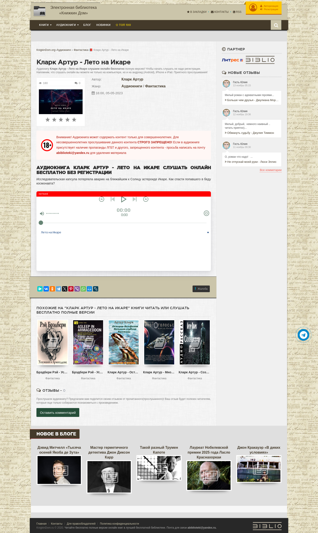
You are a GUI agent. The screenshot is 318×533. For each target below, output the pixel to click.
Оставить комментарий (58, 412)
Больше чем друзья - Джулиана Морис (252, 100)
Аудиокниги (131, 86)
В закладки (196, 11)
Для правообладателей (81, 523)
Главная (41, 523)
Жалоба (201, 288)
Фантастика (155, 86)
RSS (237, 11)
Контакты (220, 11)
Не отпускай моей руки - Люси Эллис (250, 161)
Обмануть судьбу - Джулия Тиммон (249, 132)
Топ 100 (123, 24)
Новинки (103, 24)
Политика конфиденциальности (119, 523)
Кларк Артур (132, 79)
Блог (87, 24)
